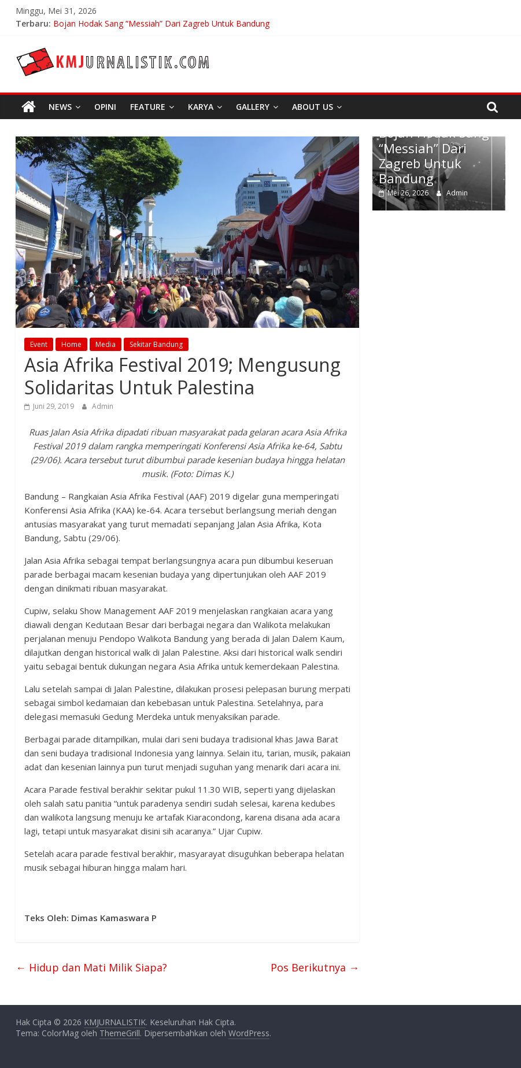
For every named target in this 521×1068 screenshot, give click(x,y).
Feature (147, 106)
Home (71, 344)
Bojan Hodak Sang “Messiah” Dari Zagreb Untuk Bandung (161, 23)
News (60, 106)
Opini (105, 106)
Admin (102, 406)
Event (38, 344)
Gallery (252, 106)
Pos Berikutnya (315, 967)
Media (105, 344)
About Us (312, 106)
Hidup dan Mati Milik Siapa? (91, 967)
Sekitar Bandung (156, 344)
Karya (200, 106)
